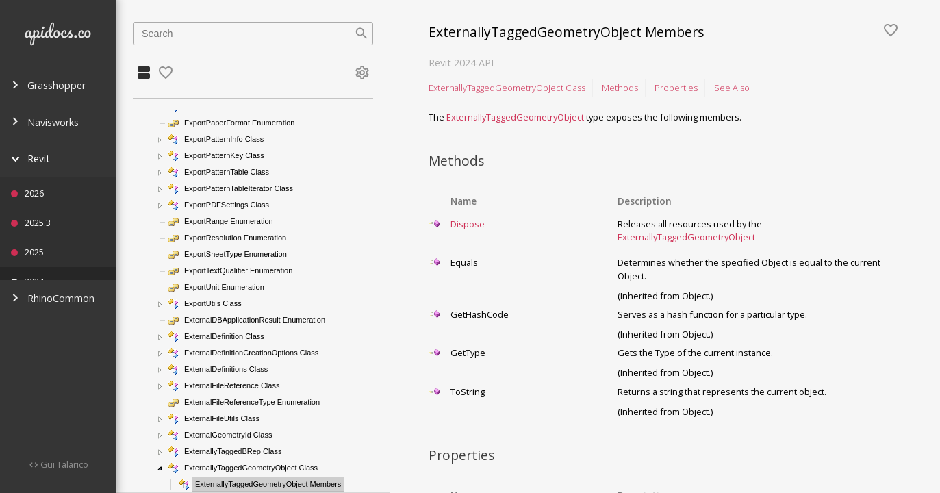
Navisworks (45, 122)
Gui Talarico (63, 464)
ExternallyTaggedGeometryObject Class (507, 87)
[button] (160, 139)
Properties (676, 87)
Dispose (467, 224)
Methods (620, 87)
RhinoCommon (52, 298)
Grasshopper (48, 85)
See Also (732, 87)
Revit (30, 158)
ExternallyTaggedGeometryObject (515, 117)
